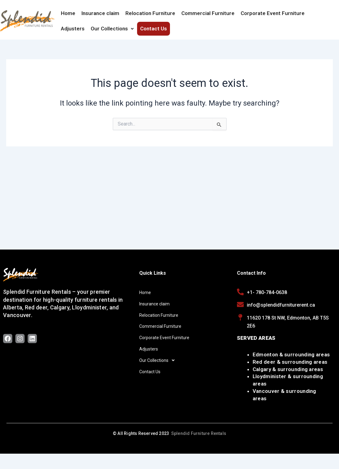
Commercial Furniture (208, 13)
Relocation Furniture (150, 13)
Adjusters (73, 28)
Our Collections (112, 28)
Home (68, 13)
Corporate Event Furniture (273, 13)
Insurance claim (100, 13)
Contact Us (153, 28)
